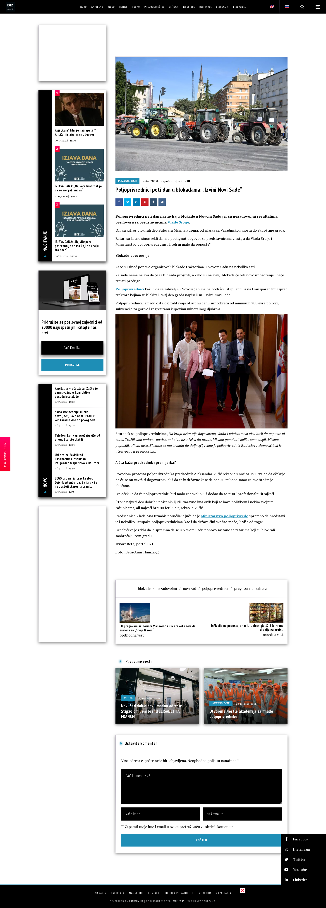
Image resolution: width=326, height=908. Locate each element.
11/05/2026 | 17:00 (65, 425)
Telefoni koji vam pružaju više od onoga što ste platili (77, 437)
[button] (303, 839)
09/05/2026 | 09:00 (66, 256)
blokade (144, 588)
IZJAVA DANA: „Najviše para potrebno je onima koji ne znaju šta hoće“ (77, 246)
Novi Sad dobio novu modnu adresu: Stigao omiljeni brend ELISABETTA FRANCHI (151, 711)
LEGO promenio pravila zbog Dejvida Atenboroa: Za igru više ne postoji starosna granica (76, 482)
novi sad (189, 588)
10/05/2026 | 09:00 (66, 196)
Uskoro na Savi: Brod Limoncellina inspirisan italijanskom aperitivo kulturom (77, 459)
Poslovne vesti (127, 181)
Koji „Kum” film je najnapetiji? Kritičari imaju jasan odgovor (75, 132)
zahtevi (261, 588)
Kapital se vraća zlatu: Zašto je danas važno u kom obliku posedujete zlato (76, 392)
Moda (128, 698)
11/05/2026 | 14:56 (65, 491)
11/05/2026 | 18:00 (65, 401)
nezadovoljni (166, 588)
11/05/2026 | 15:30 (65, 468)
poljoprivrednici (215, 588)
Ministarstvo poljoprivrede (224, 515)
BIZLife (154, 181)
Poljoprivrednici (129, 289)
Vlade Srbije (178, 222)
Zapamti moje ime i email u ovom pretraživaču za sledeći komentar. (179, 826)
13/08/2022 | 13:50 (173, 181)
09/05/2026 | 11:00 (65, 140)
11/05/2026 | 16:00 (65, 444)
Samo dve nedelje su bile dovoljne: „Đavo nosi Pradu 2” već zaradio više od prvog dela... (76, 416)
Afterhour (221, 703)
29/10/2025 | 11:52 (246, 703)
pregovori (242, 588)
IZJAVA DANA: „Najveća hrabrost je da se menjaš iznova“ (78, 188)
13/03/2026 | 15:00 (149, 698)
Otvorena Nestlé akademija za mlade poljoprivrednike (241, 713)
